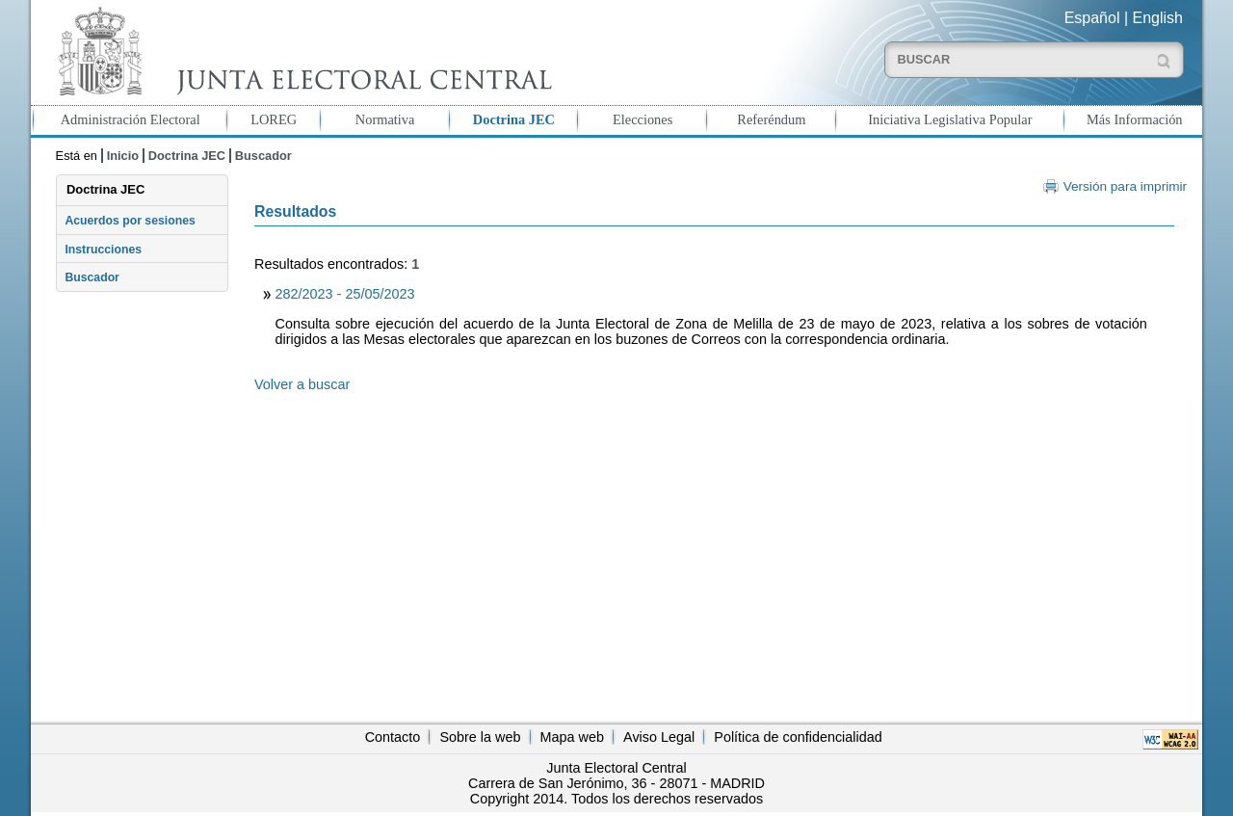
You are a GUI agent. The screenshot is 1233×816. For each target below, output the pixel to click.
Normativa (385, 119)
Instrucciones (103, 249)
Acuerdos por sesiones (130, 220)
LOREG (273, 119)
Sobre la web (479, 737)
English (1158, 18)
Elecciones (642, 119)
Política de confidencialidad (797, 737)
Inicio (123, 155)
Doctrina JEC (514, 119)
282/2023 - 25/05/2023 (345, 294)
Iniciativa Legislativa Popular (950, 119)
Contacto (393, 737)
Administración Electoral (130, 119)
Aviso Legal (659, 737)
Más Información (1135, 119)
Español (1092, 18)
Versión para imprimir (1125, 186)
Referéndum (771, 119)
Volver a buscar (302, 384)
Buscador (263, 155)
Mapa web (572, 737)
